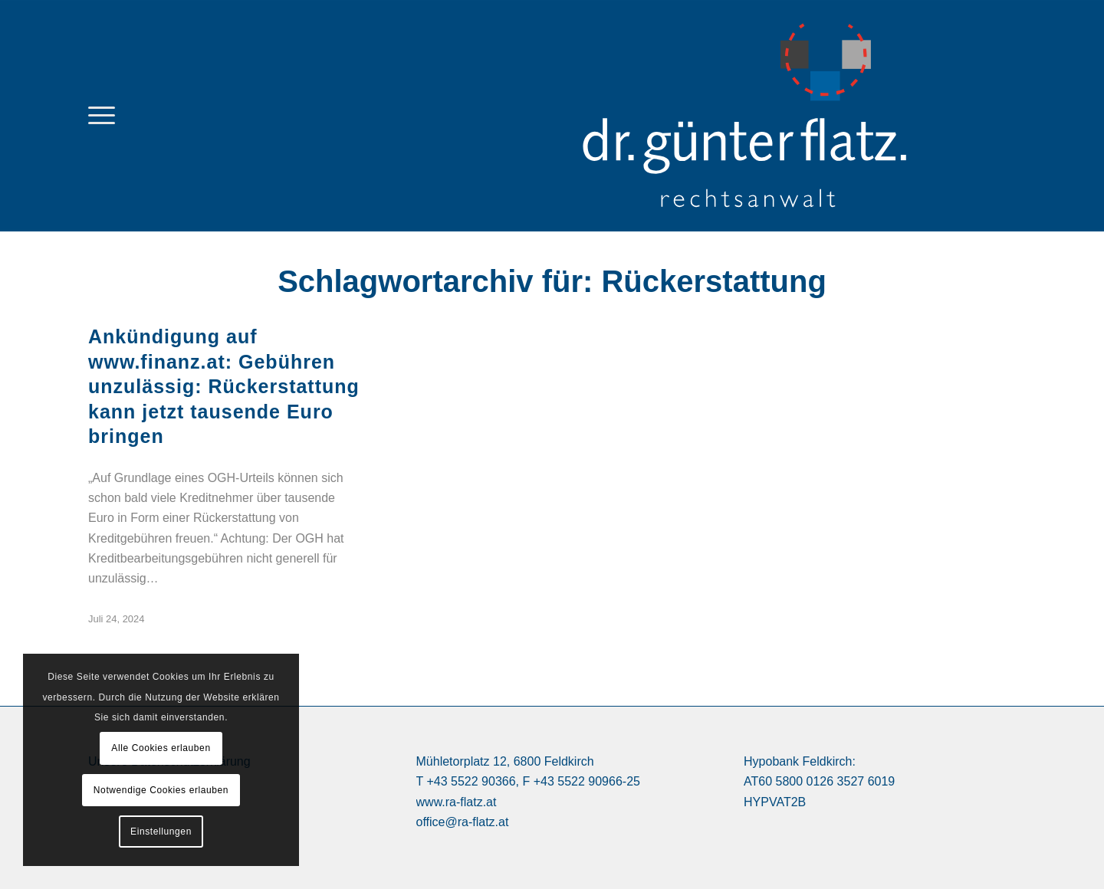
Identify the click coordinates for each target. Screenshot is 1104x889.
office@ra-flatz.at (462, 821)
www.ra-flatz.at (456, 802)
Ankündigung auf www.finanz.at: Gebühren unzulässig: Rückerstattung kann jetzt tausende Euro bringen (224, 386)
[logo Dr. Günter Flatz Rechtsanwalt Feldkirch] (786, 116)
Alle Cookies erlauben (160, 748)
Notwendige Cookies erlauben (161, 790)
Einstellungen (161, 831)
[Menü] (101, 116)
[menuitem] (101, 116)
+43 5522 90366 (470, 781)
